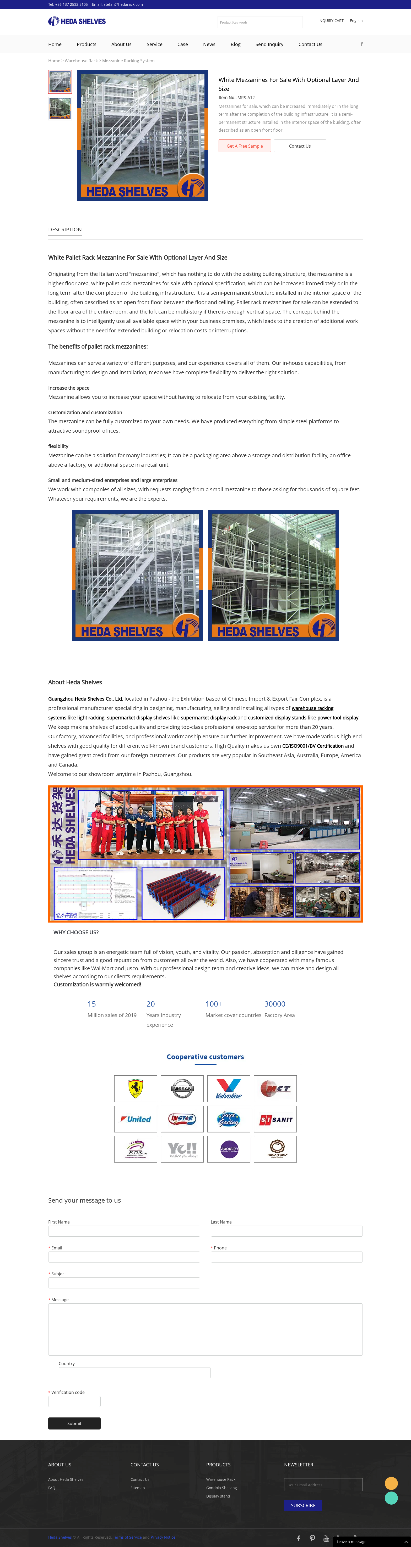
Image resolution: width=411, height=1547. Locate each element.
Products (86, 44)
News (209, 44)
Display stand (218, 1496)
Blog (236, 44)
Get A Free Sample (245, 146)
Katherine (391, 1498)
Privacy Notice (163, 1537)
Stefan (391, 1483)
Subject (57, 1274)
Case (182, 44)
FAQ (51, 1487)
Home (55, 44)
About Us (121, 44)
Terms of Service (127, 1537)
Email (55, 1248)
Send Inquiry (269, 44)
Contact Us (310, 44)
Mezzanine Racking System (128, 61)
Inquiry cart (331, 21)
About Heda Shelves (65, 1479)
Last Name (221, 1222)
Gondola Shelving (221, 1487)
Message (58, 1300)
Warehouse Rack (81, 61)
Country (67, 1363)
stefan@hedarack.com (123, 4)
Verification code (66, 1392)
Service (155, 44)
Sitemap (138, 1487)
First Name (59, 1222)
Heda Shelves (60, 1537)
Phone (219, 1248)
